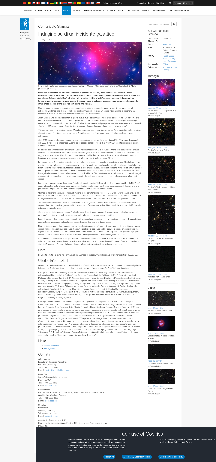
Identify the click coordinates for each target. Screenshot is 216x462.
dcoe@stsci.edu (51, 385)
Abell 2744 (167, 44)
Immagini (48, 10)
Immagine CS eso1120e (157, 274)
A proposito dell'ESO (32, 10)
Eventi (121, 10)
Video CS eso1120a (155, 308)
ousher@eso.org (51, 416)
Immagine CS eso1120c (157, 184)
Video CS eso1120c (155, 361)
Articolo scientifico (51, 345)
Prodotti (146, 10)
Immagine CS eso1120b (157, 147)
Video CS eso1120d (156, 386)
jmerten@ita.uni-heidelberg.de (57, 370)
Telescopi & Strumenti (93, 10)
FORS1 (166, 64)
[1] (112, 215)
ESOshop (76, 10)
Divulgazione (133, 10)
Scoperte (111, 10)
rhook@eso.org (51, 401)
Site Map (160, 3)
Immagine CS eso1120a (157, 108)
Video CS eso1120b (156, 333)
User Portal (188, 3)
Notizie (66, 12)
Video (57, 10)
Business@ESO (159, 10)
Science (177, 3)
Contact (150, 3)
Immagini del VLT (51, 348)
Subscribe (141, 3)
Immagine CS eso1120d (157, 236)
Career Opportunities (179, 10)
